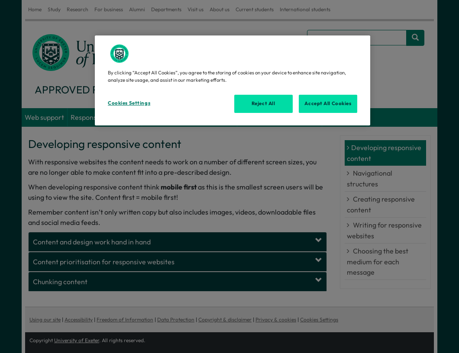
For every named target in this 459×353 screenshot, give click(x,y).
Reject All (263, 103)
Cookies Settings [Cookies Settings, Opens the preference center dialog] (129, 103)
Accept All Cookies (327, 103)
